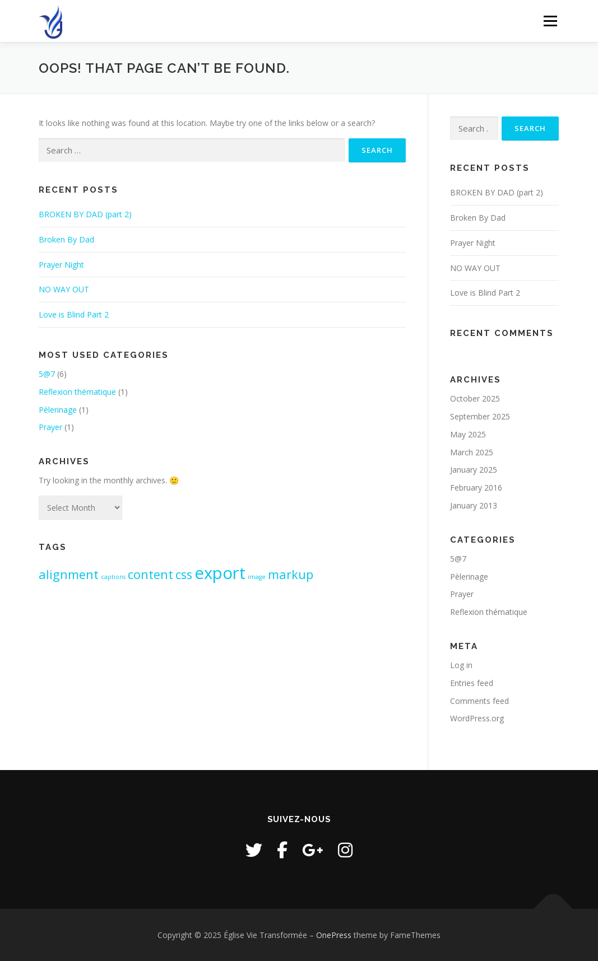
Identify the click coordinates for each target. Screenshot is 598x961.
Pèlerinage (58, 409)
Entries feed (471, 683)
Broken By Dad (66, 239)
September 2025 (480, 416)
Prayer (50, 427)
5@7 (47, 373)
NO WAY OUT (64, 289)
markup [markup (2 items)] (290, 574)
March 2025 (471, 452)
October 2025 (475, 398)
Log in (461, 665)
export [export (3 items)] (219, 573)
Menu (550, 21)
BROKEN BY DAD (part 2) (85, 214)
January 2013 (473, 505)
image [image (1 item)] (257, 577)
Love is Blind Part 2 (74, 314)
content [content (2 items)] (150, 574)
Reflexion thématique (77, 391)
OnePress (333, 935)
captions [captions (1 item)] (113, 577)
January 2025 (473, 469)
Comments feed (479, 701)
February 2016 (476, 487)
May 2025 (468, 434)
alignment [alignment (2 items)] (69, 574)
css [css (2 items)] (183, 574)
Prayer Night (61, 264)
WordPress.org (477, 718)
